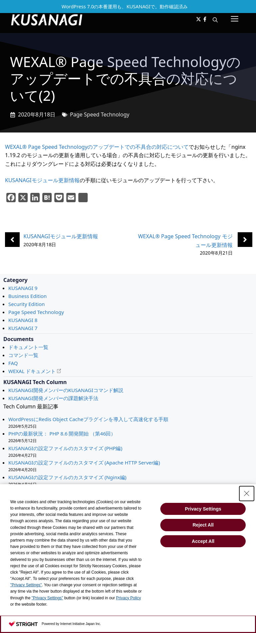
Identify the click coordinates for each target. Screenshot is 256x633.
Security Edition (26, 304)
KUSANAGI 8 (22, 320)
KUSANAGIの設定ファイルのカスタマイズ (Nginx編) (67, 477)
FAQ (13, 363)
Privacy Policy (128, 598)
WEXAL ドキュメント (32, 371)
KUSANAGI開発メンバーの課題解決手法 (53, 398)
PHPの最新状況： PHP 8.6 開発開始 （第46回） (62, 433)
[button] (215, 19)
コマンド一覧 (23, 355)
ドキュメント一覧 (28, 347)
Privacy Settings (203, 509)
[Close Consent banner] (246, 493)
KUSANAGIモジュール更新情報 (42, 180)
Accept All (203, 541)
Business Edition (27, 296)
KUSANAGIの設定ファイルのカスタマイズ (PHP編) (65, 448)
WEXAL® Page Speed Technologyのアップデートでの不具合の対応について (97, 146)
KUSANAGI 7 (22, 328)
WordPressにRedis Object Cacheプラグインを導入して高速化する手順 (88, 419)
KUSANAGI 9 (22, 288)
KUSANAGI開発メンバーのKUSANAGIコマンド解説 (65, 390)
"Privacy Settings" (26, 585)
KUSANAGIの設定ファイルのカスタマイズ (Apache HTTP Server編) (84, 462)
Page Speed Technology (99, 114)
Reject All (203, 525)
